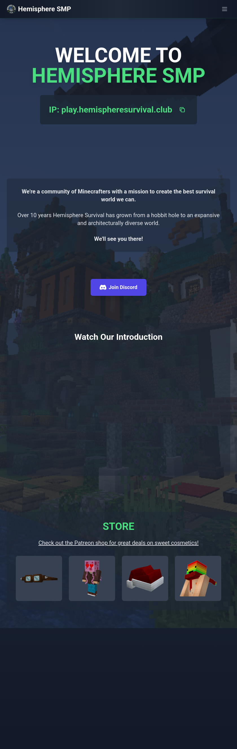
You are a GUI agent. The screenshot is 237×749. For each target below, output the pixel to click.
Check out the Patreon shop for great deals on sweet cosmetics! (118, 542)
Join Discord (118, 287)
